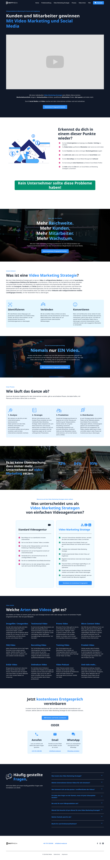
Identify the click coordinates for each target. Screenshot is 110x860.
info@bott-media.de (55, 751)
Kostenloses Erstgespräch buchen (55, 107)
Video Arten (82, 3)
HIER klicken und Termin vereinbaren (55, 718)
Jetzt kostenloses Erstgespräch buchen (55, 251)
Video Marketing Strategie (61, 3)
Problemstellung (46, 3)
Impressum (65, 854)
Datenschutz (57, 854)
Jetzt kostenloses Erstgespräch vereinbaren (55, 367)
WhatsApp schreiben (73, 751)
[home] (12, 3)
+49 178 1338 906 (37, 751)
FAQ (89, 3)
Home (37, 3)
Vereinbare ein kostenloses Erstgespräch (75, 583)
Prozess (74, 3)
